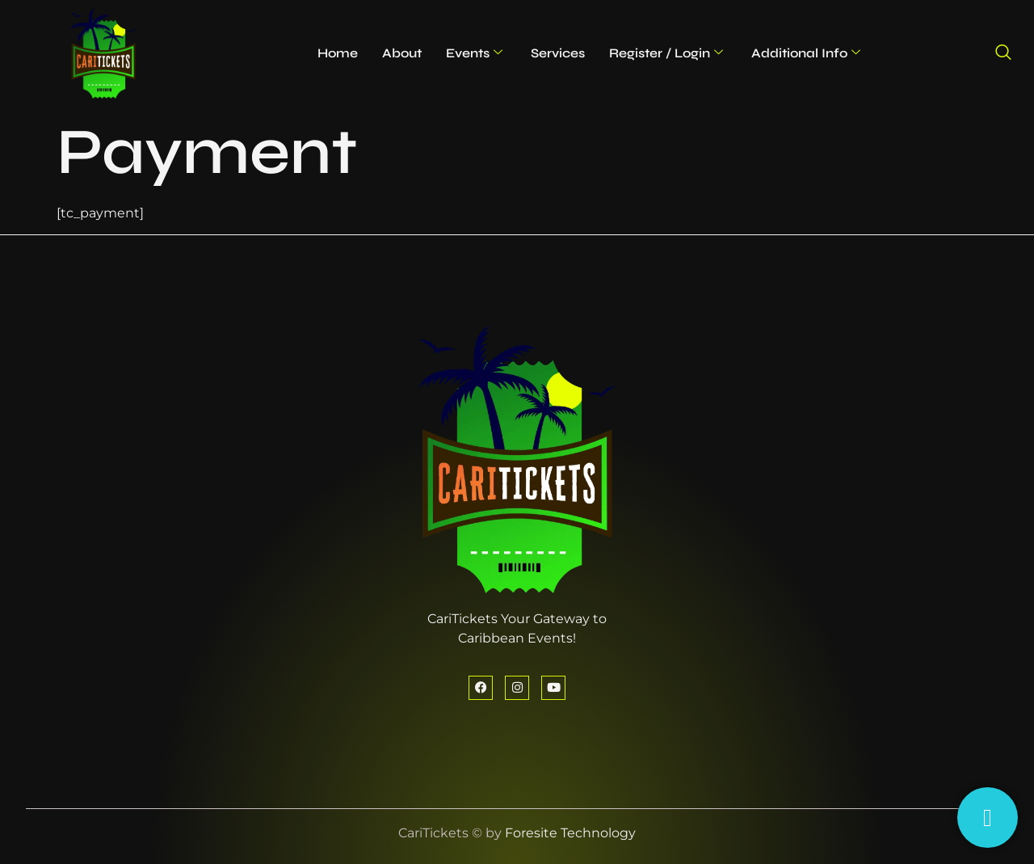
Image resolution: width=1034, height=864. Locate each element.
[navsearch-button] (1003, 53)
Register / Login (666, 53)
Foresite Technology (570, 833)
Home (337, 53)
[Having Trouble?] (987, 817)
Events (474, 53)
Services (558, 53)
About (402, 53)
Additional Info (805, 53)
